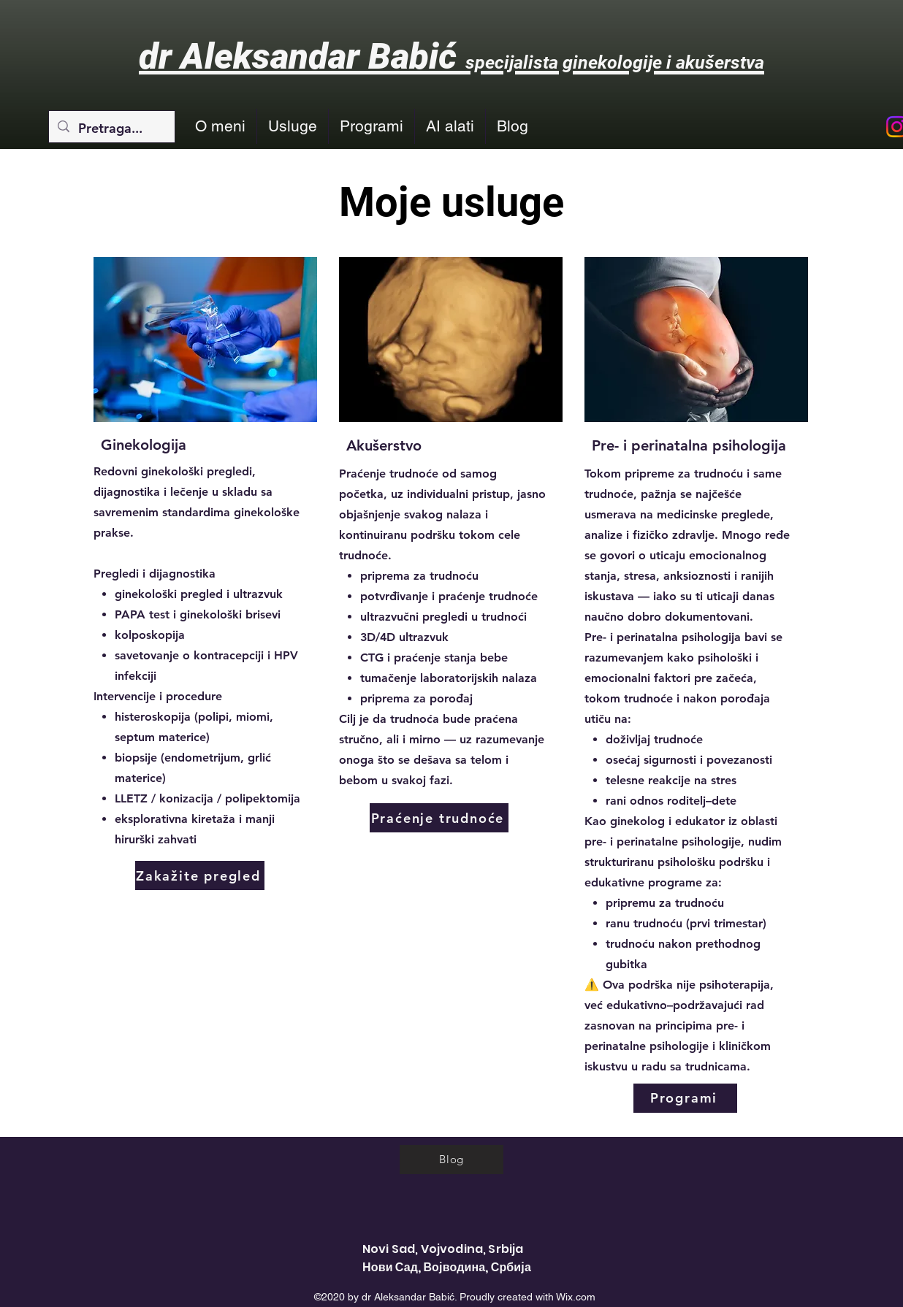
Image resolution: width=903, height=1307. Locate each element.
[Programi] (685, 1098)
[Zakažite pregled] (199, 875)
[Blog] (451, 1159)
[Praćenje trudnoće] (439, 817)
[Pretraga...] (111, 128)
